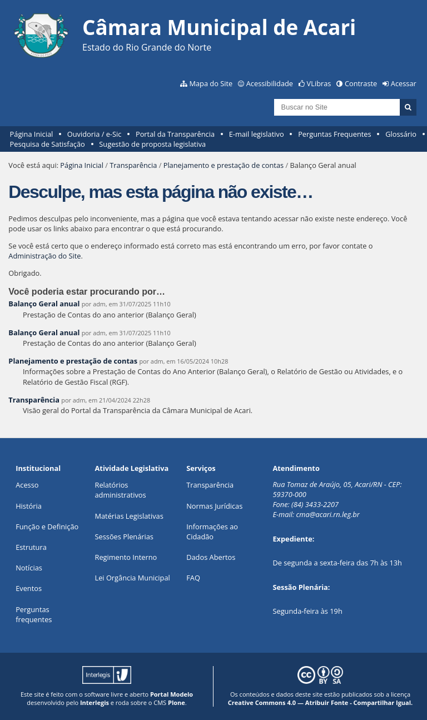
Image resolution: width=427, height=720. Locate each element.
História (29, 506)
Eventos (29, 588)
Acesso (27, 485)
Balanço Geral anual (44, 304)
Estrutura (31, 547)
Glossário (400, 134)
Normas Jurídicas (214, 506)
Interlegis (94, 702)
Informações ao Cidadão (212, 532)
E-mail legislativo (256, 134)
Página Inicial (31, 134)
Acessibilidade (269, 83)
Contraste (361, 83)
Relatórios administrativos (120, 490)
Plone (176, 702)
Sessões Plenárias (124, 537)
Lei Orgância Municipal (132, 578)
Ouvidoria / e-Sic (94, 134)
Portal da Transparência (175, 134)
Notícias (29, 568)
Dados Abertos (210, 557)
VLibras (319, 83)
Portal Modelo (171, 694)
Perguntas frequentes (34, 614)
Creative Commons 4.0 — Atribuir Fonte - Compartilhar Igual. (320, 702)
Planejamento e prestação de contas (223, 165)
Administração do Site (44, 256)
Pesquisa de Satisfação (47, 144)
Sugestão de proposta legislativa (152, 144)
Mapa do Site (210, 83)
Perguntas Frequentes (334, 134)
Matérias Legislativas (129, 516)
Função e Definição (47, 527)
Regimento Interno (126, 557)
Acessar (403, 83)
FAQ (193, 578)
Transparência (133, 165)
